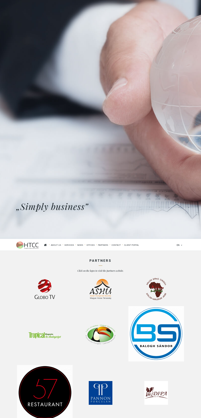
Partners (103, 245)
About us (56, 245)
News (80, 245)
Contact (116, 245)
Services (69, 245)
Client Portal (131, 245)
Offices (91, 245)
